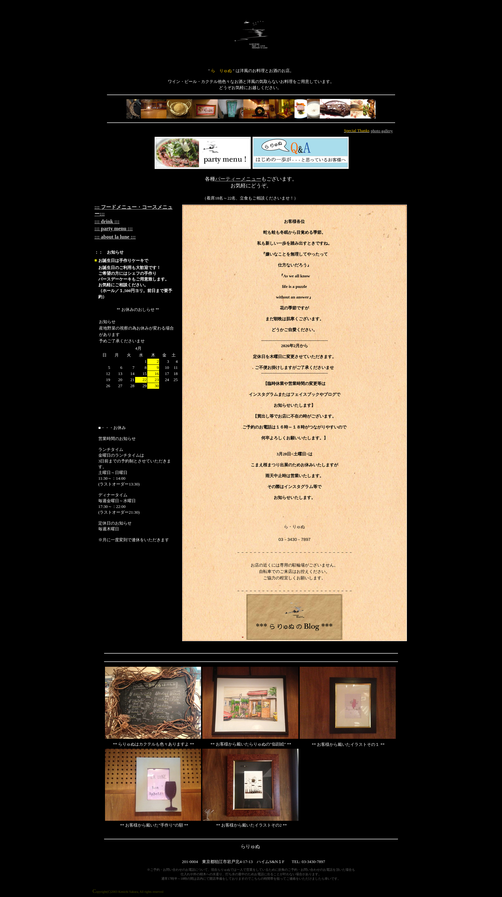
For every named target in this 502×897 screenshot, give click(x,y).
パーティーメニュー (238, 179)
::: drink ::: (106, 221)
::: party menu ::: (113, 228)
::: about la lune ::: (115, 237)
